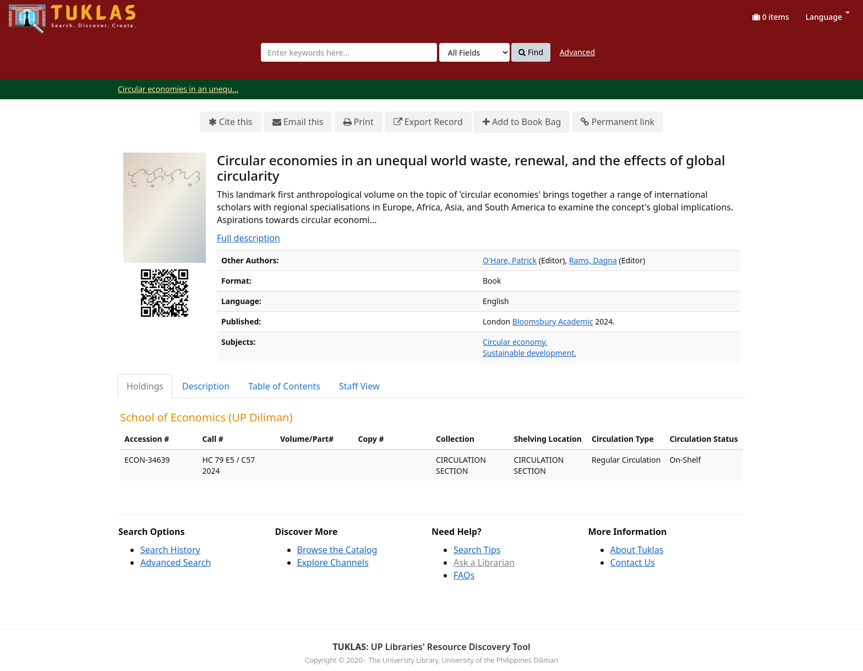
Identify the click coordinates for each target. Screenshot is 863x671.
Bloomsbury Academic (552, 321)
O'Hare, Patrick (510, 260)
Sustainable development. (529, 353)
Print (358, 122)
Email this (298, 122)
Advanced (577, 52)
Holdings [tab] (145, 386)
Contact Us (632, 562)
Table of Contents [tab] (284, 386)
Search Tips (477, 550)
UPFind (35, 14)
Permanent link (617, 122)
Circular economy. (515, 342)
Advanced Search (175, 562)
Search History (170, 550)
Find (530, 52)
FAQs (464, 575)
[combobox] (349, 52)
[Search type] (474, 52)
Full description (248, 238)
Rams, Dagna (593, 260)
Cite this (231, 122)
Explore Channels (333, 562)
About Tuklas (637, 550)
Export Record (428, 122)
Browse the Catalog (337, 550)
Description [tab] (206, 386)
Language (828, 17)
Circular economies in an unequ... (178, 89)
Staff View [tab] (359, 386)
